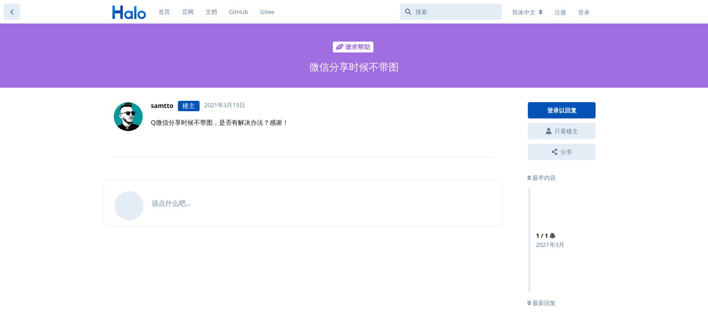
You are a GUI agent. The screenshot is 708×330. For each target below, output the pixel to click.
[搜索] (451, 12)
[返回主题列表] (12, 12)
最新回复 (541, 303)
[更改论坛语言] (527, 12)
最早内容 (541, 178)
